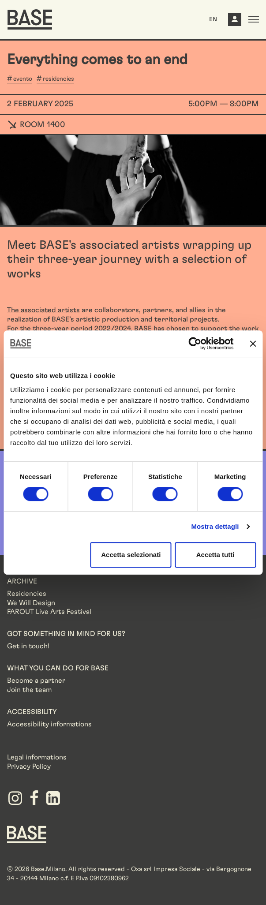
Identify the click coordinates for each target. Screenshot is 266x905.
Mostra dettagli (215, 526)
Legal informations (37, 757)
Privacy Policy (29, 766)
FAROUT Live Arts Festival (49, 611)
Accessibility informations (49, 724)
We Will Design (31, 602)
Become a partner (36, 680)
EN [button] (213, 19)
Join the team (29, 689)
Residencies (26, 593)
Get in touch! (28, 646)
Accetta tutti (215, 554)
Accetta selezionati (131, 554)
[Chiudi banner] (253, 343)
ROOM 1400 (36, 125)
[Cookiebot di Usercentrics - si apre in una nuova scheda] (194, 343)
